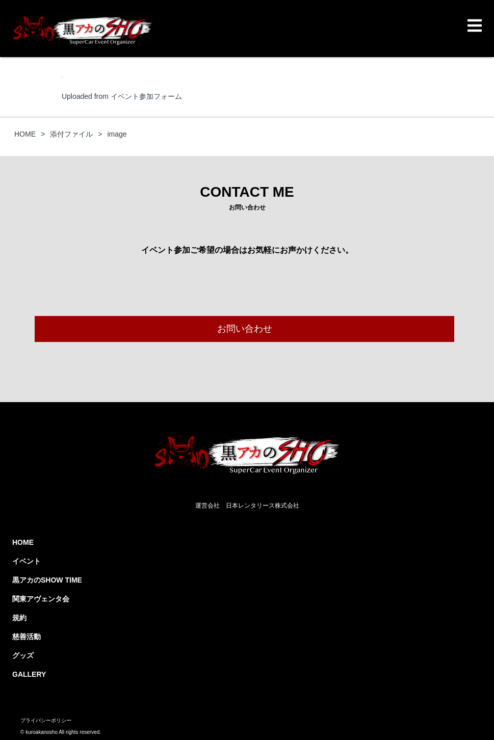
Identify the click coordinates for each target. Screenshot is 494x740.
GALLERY (29, 674)
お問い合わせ (244, 329)
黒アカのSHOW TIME (47, 580)
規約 (19, 618)
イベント (26, 561)
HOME (23, 542)
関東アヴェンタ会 (40, 599)
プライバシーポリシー (45, 720)
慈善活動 (26, 636)
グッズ (23, 655)
